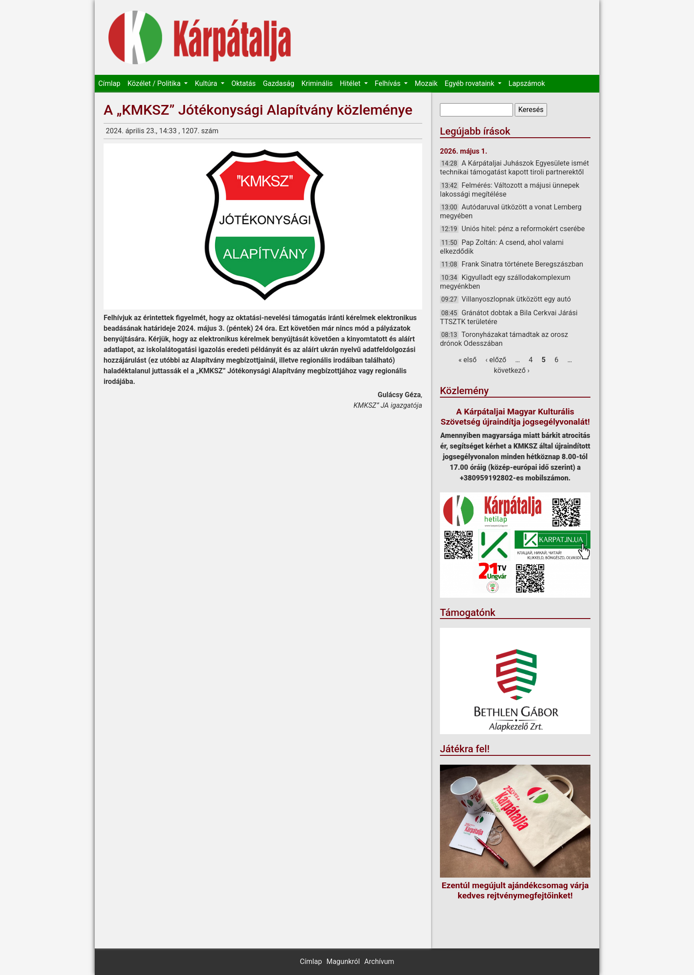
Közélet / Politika (154, 83)
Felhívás (388, 83)
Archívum (379, 961)
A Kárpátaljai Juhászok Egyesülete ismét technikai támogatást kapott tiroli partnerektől (514, 167)
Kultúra (207, 83)
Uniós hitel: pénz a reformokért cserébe (523, 228)
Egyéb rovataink (470, 83)
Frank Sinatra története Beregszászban (522, 264)
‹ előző (496, 360)
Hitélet (351, 83)
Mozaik (426, 83)
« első (468, 360)
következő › (512, 370)
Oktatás (243, 83)
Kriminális (317, 83)
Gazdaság (278, 83)
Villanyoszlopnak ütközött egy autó (516, 299)
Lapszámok (527, 83)
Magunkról (343, 961)
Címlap (109, 83)
